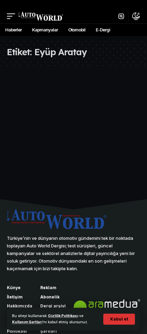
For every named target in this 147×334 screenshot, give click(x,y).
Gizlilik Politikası (63, 316)
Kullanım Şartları (27, 322)
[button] (119, 319)
